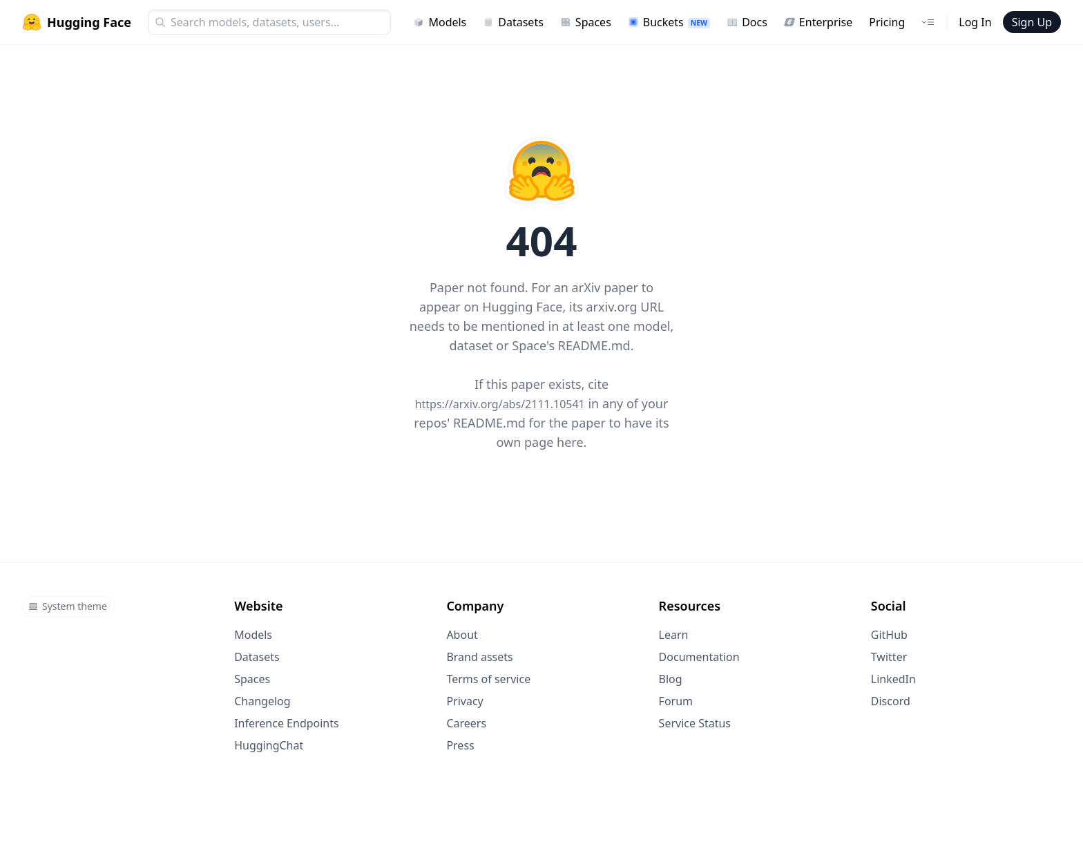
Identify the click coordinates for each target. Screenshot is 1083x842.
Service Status (695, 723)
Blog (670, 679)
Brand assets (479, 656)
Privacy (464, 701)
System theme (67, 606)
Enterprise (818, 22)
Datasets (513, 22)
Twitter (889, 656)
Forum (676, 701)
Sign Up (1032, 22)
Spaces (585, 22)
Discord (890, 701)
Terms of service (488, 679)
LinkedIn (893, 679)
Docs (747, 22)
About (461, 634)
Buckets (669, 22)
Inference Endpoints (286, 723)
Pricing (887, 22)
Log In (975, 22)
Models (439, 22)
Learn (674, 634)
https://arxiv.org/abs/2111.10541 (500, 404)
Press (460, 745)
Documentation (699, 656)
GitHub (889, 634)
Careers (466, 723)
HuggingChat (268, 745)
